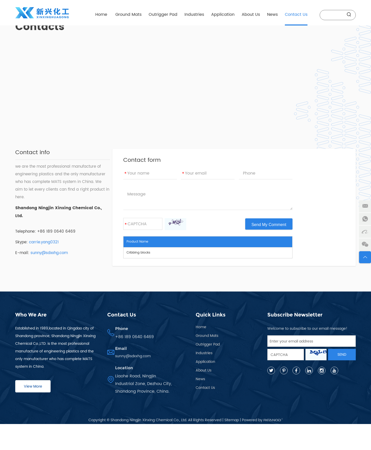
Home (101, 14)
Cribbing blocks (138, 252)
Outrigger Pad (163, 14)
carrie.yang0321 (44, 242)
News (272, 14)
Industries (194, 14)
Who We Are (31, 315)
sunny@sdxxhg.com (49, 253)
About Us (251, 14)
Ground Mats (128, 14)
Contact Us (296, 14)
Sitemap (231, 420)
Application (223, 14)
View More (33, 386)
